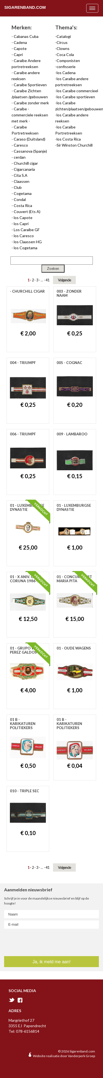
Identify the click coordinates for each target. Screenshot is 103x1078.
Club (18, 187)
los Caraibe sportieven (76, 96)
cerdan (20, 157)
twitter (12, 1000)
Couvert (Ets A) (27, 211)
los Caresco (24, 235)
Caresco (21, 145)
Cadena (20, 42)
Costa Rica (23, 205)
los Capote (23, 217)
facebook (20, 1000)
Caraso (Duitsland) (29, 139)
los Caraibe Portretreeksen (68, 130)
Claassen (21, 181)
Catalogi (64, 36)
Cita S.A (20, 175)
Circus (62, 42)
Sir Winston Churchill (75, 145)
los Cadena (66, 72)
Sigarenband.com (25, 7)
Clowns (63, 48)
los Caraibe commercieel (77, 90)
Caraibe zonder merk (31, 102)
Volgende (64, 280)
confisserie (66, 66)
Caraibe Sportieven (30, 84)
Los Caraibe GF (27, 229)
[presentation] (37, 941)
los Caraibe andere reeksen (71, 118)
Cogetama (23, 193)
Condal (20, 199)
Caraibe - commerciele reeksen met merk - (30, 115)
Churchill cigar (26, 163)
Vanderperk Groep (81, 1056)
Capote (20, 48)
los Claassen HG (28, 241)
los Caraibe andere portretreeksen (71, 81)
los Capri (21, 223)
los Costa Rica (69, 139)
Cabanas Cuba (26, 36)
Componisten (68, 60)
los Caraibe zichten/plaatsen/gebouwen (77, 105)
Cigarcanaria (24, 169)
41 (47, 280)
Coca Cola (65, 54)
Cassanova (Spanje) (30, 151)
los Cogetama (25, 247)
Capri (18, 54)
